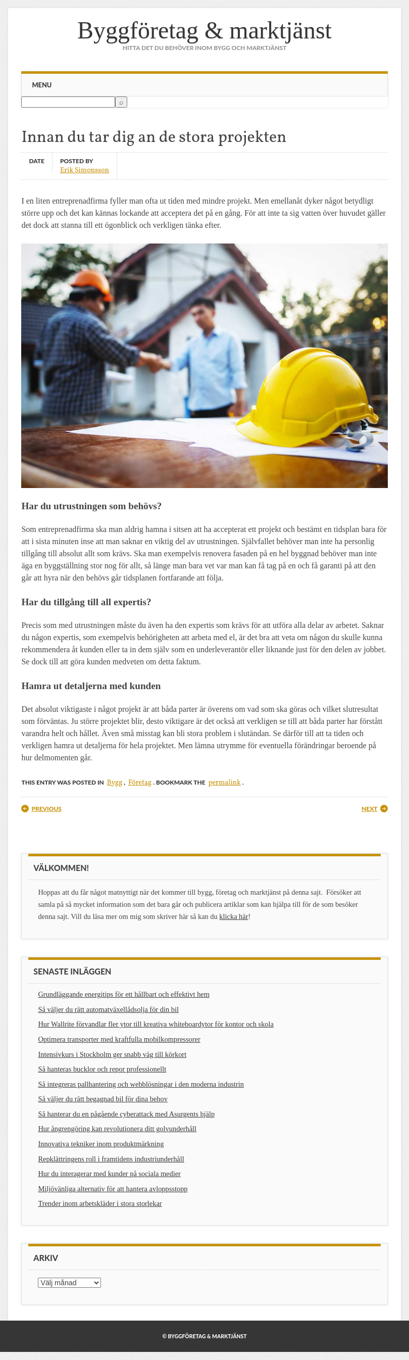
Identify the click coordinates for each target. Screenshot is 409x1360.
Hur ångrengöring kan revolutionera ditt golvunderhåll (117, 1129)
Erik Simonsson (84, 170)
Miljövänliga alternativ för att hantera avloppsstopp (112, 1189)
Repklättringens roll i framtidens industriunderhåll (111, 1159)
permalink (224, 783)
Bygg (115, 783)
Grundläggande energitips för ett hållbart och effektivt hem (124, 994)
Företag (139, 783)
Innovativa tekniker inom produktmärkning (101, 1144)
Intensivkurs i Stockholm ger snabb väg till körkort (112, 1054)
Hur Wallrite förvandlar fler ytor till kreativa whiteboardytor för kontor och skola (156, 1024)
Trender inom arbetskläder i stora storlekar (100, 1203)
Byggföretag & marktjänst (204, 30)
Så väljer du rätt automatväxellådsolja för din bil (108, 1009)
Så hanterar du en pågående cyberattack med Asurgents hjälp (126, 1114)
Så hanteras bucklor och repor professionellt (102, 1069)
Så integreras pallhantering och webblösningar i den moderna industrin (141, 1084)
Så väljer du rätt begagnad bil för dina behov (103, 1099)
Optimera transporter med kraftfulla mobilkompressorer (119, 1039)
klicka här (233, 916)
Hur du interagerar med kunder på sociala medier (109, 1174)
